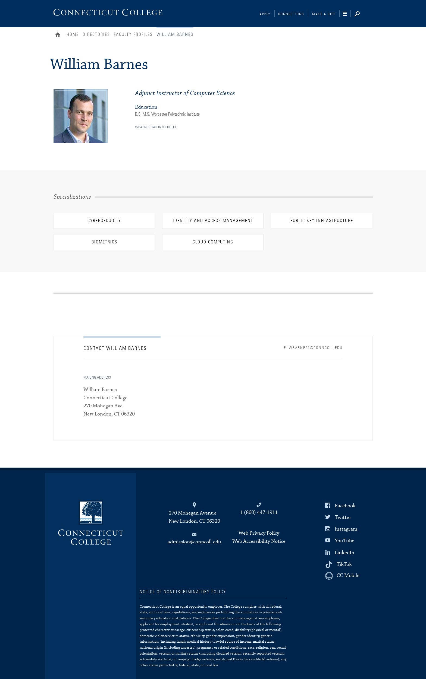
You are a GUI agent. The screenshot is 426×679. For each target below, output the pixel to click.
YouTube (344, 540)
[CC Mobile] (342, 575)
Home (59, 35)
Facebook (345, 505)
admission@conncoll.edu (194, 541)
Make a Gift (324, 14)
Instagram (346, 529)
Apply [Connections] (265, 14)
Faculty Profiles (133, 34)
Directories (96, 34)
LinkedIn (344, 552)
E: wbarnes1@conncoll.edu (313, 348)
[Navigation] (347, 14)
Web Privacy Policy (259, 533)
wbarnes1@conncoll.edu (156, 127)
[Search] (361, 14)
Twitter (343, 517)
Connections (291, 14)
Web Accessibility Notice (259, 541)
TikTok (344, 564)
